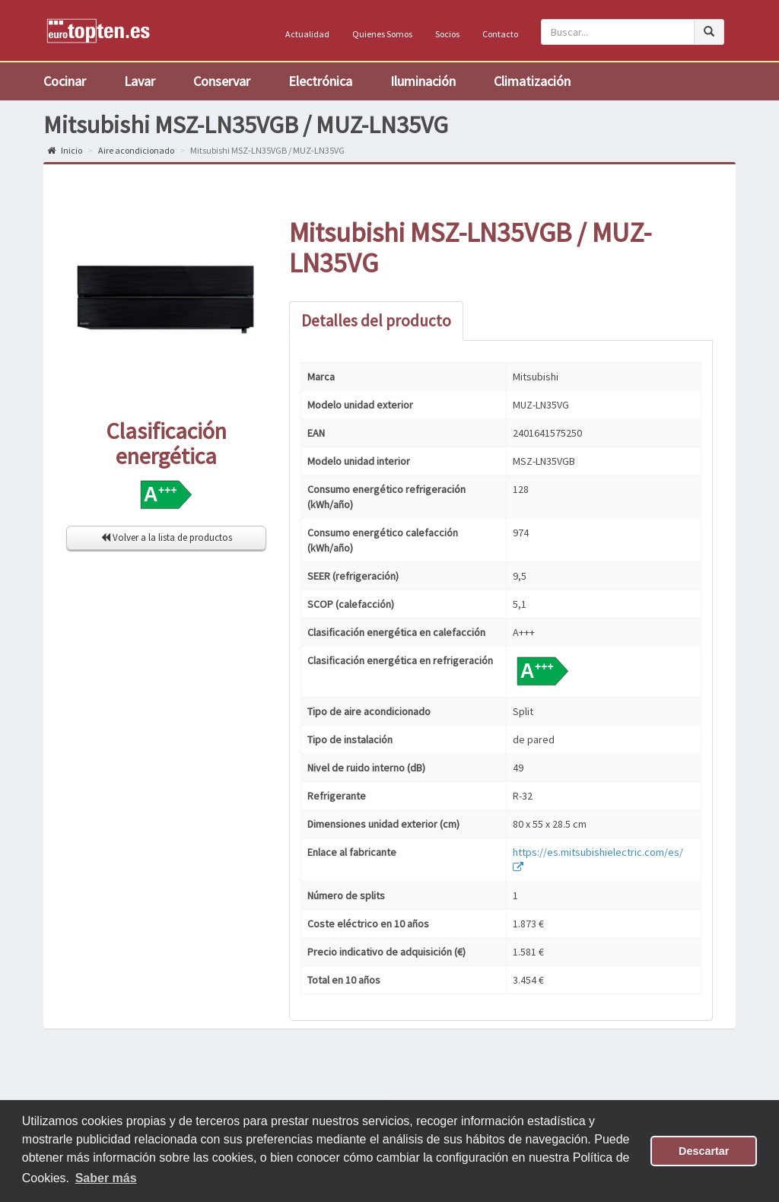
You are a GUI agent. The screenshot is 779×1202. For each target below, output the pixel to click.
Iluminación (423, 81)
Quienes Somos (382, 34)
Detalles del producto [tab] (376, 320)
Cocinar (64, 81)
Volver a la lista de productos (166, 537)
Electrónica (320, 81)
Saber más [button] (106, 1178)
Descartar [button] (704, 1151)
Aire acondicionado (136, 150)
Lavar (139, 81)
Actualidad (307, 34)
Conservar (221, 81)
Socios (447, 34)
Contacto (500, 34)
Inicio (64, 150)
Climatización (532, 81)
